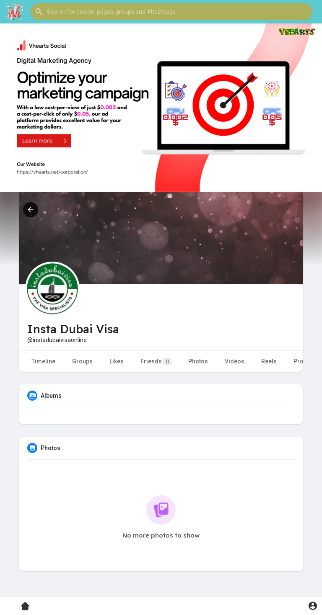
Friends (155, 361)
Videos (234, 361)
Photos (198, 361)
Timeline (43, 361)
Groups (82, 361)
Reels (269, 361)
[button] (171, 11)
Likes (116, 361)
